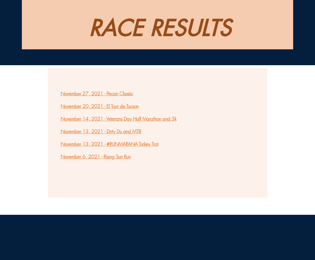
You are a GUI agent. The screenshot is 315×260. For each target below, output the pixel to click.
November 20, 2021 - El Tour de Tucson (100, 106)
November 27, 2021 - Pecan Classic (97, 93)
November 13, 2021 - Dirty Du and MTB (101, 131)
